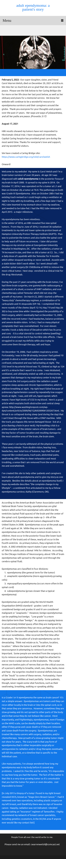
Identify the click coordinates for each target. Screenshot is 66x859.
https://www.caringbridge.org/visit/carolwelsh (26, 157)
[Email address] (4, 30)
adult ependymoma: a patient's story (33, 7)
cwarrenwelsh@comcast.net (45, 844)
